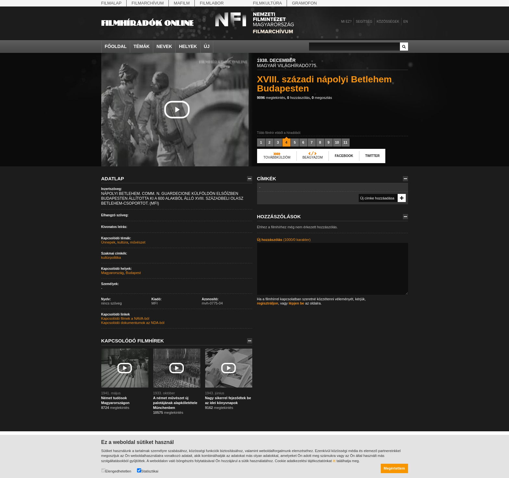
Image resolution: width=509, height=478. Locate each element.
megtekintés (271, 98)
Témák (141, 46)
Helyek (188, 46)
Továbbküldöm (277, 157)
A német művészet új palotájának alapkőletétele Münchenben (175, 403)
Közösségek (388, 21)
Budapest (133, 273)
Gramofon (304, 3)
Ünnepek (108, 242)
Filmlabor (212, 3)
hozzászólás (298, 98)
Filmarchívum (147, 3)
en (405, 21)
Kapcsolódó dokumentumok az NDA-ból (133, 323)
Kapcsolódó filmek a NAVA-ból (125, 318)
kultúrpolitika (111, 257)
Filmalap (111, 3)
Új (207, 46)
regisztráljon (267, 303)
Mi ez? (346, 21)
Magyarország (112, 273)
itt (334, 461)
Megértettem (394, 468)
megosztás (322, 98)
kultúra (123, 242)
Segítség (364, 21)
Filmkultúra (267, 3)
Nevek (164, 46)
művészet (137, 242)
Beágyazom (313, 157)
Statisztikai (147, 470)
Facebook (344, 156)
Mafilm (182, 3)
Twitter (372, 156)
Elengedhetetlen (116, 470)
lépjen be (296, 303)
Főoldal (116, 46)
